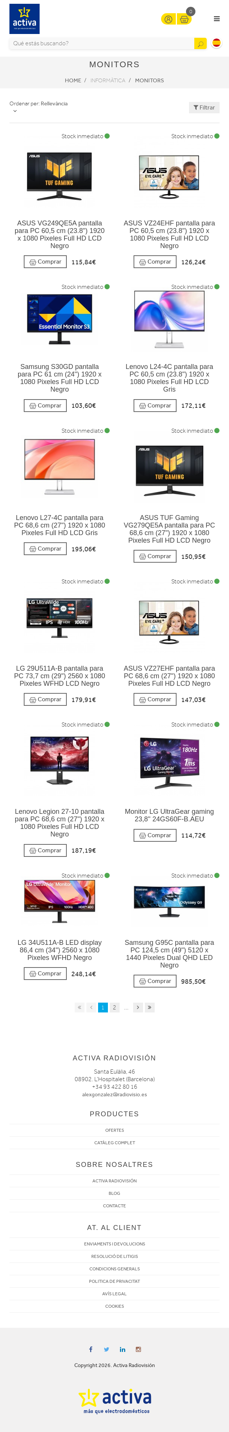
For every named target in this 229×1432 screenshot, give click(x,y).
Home (73, 80)
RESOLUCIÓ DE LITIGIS (114, 1256)
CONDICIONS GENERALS (114, 1269)
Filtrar (204, 107)
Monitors (149, 80)
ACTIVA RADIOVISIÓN (114, 1181)
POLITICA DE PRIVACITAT (114, 1281)
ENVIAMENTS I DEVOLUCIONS (114, 1244)
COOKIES (114, 1306)
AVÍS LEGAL (114, 1293)
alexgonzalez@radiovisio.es (114, 1094)
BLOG (114, 1193)
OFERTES (114, 1130)
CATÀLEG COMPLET (114, 1142)
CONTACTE (114, 1205)
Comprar (45, 262)
